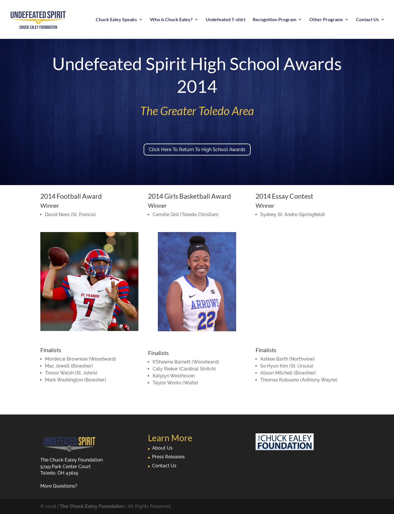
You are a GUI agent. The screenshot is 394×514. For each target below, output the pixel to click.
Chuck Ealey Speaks (116, 19)
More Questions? (58, 486)
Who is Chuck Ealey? (171, 19)
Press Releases (168, 456)
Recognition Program (274, 19)
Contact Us (367, 19)
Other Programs (326, 19)
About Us (162, 448)
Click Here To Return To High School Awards (197, 149)
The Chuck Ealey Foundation (92, 506)
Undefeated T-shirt (225, 19)
